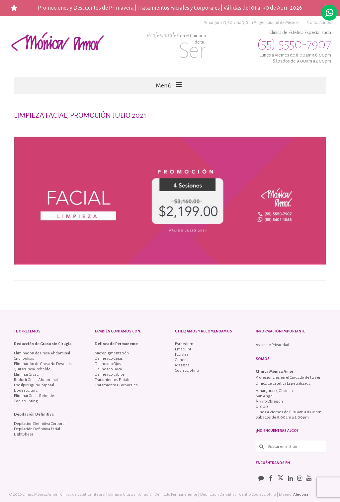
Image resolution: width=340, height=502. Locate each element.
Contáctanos (319, 22)
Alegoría (300, 494)
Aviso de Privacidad (272, 345)
